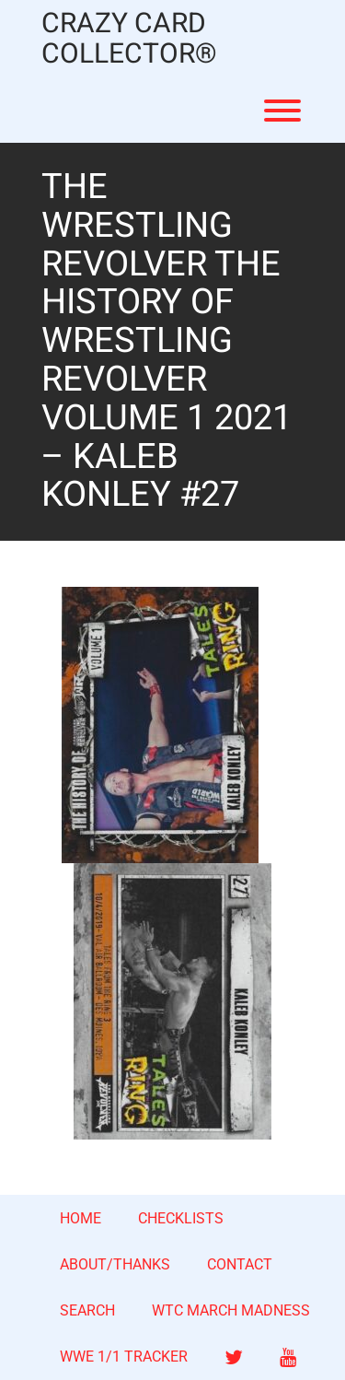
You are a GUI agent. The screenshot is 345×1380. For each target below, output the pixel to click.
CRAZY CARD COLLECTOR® (129, 39)
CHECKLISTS (181, 1218)
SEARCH (87, 1310)
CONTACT (239, 1264)
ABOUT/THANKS (115, 1264)
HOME (80, 1218)
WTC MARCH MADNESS (231, 1310)
